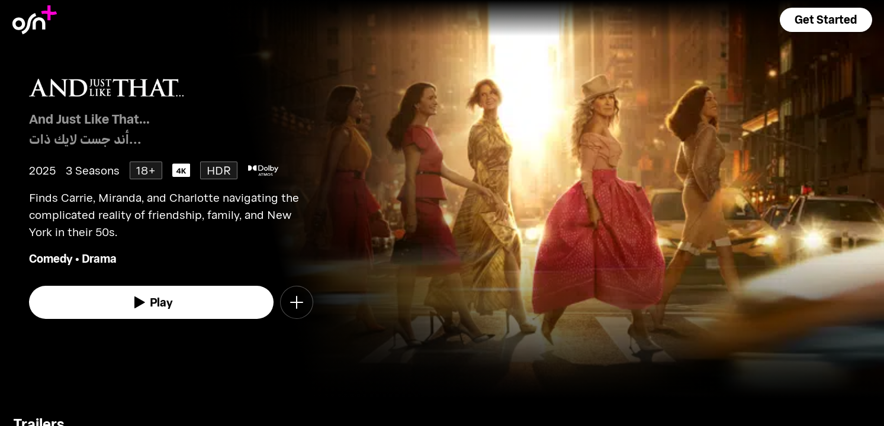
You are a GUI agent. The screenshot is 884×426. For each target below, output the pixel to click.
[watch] (151, 302)
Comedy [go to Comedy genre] (51, 258)
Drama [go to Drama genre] (99, 258)
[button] (826, 20)
